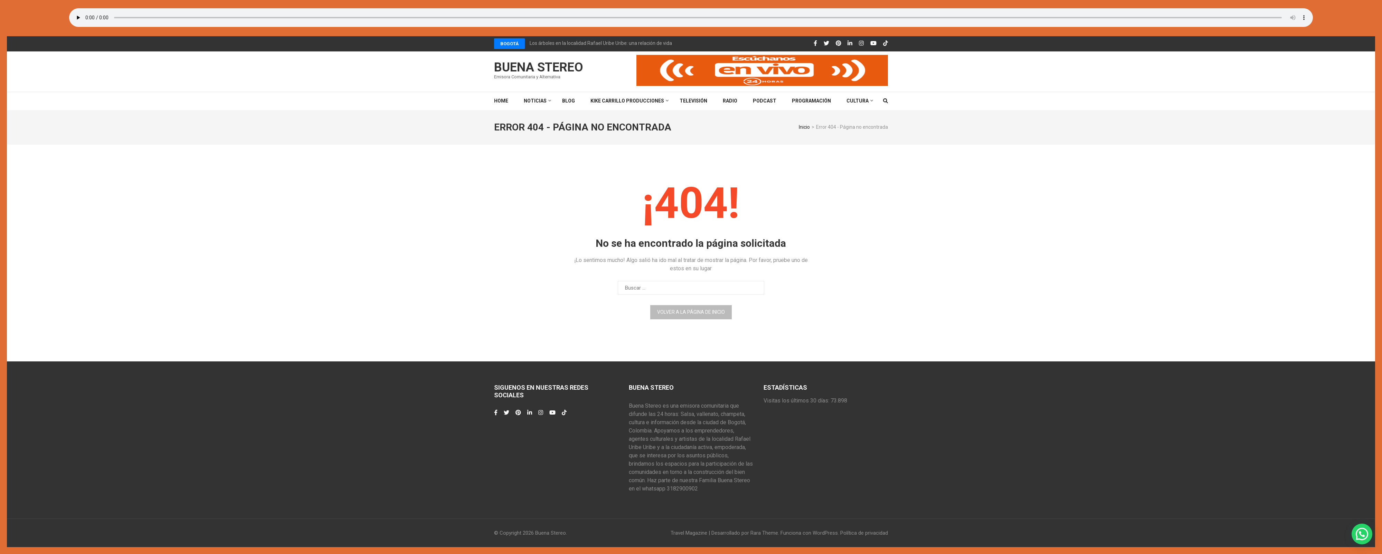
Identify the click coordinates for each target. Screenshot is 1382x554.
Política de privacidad (864, 533)
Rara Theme (764, 533)
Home (501, 101)
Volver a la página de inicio (691, 312)
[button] (1362, 534)
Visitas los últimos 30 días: (797, 400)
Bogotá (509, 43)
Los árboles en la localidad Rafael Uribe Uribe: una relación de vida (601, 43)
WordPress (825, 533)
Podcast (764, 101)
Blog (568, 101)
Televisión (693, 101)
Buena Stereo (538, 67)
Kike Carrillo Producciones (627, 101)
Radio (730, 101)
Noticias (535, 101)
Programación (811, 101)
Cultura (857, 101)
